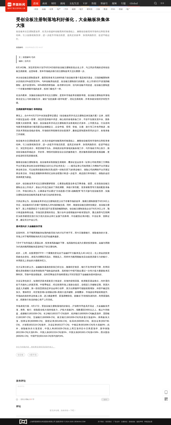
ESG (112, 9)
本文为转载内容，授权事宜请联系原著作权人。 (35, 347)
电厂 (127, 9)
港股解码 (19, 47)
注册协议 (124, 422)
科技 (35, 9)
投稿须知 (132, 422)
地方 (80, 9)
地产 (58, 9)
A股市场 (33, 355)
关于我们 (101, 422)
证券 (50, 9)
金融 (43, 9)
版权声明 (140, 422)
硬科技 (89, 9)
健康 (73, 9)
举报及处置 (148, 422)
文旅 (97, 9)
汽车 (65, 9)
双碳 (120, 9)
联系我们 (109, 422)
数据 (105, 9)
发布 (105, 400)
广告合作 (116, 422)
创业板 (21, 355)
